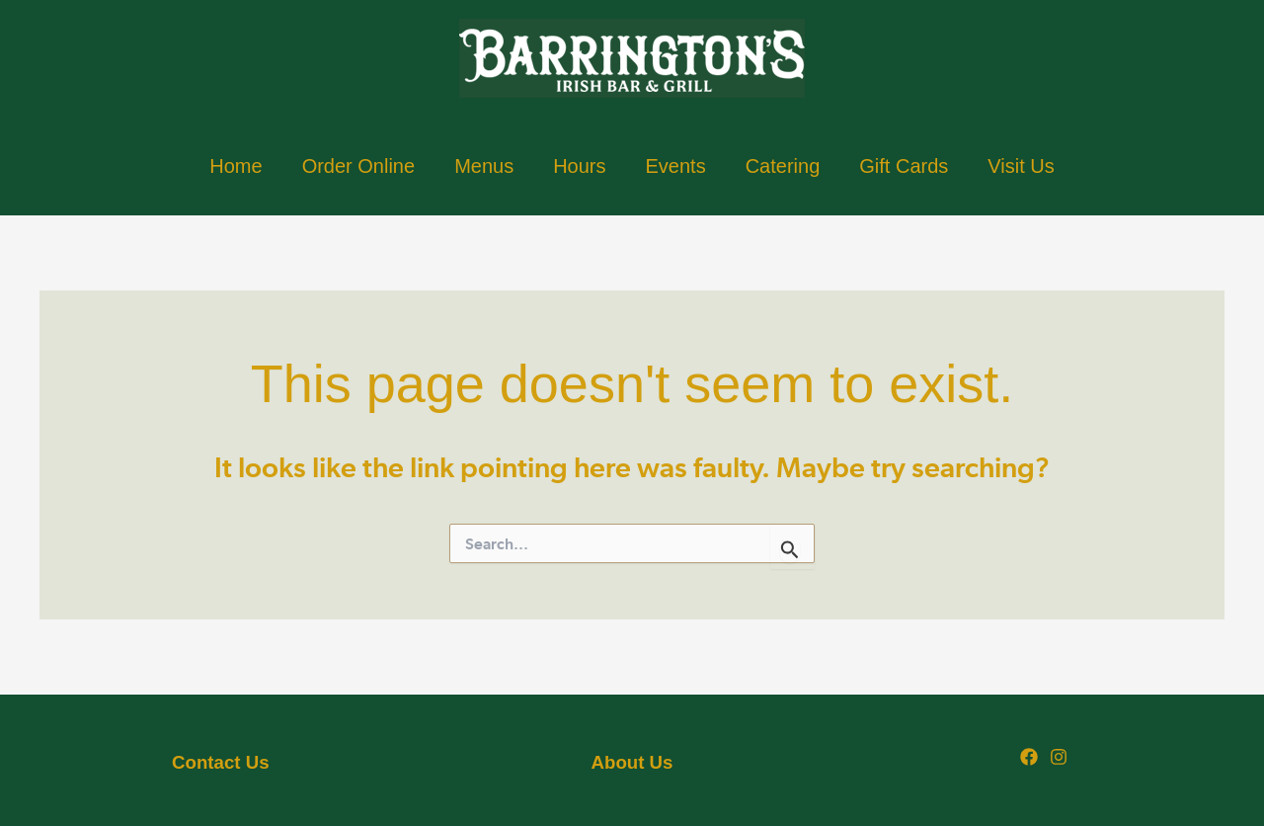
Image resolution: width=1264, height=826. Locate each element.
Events (676, 166)
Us (221, 762)
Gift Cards (903, 166)
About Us (632, 762)
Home (235, 166)
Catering (783, 166)
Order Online (359, 166)
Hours (579, 166)
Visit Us (1021, 166)
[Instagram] (1058, 757)
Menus (484, 166)
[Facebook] (1029, 757)
